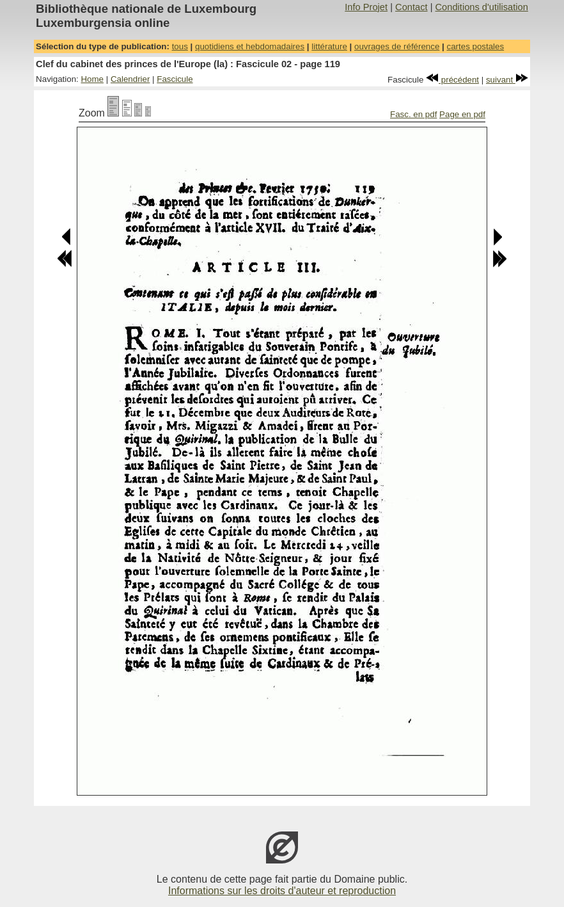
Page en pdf (462, 114)
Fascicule (174, 79)
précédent (452, 79)
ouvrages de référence (396, 46)
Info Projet (366, 7)
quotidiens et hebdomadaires (249, 46)
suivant (507, 79)
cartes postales (476, 46)
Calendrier (130, 79)
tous (180, 46)
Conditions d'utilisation (481, 7)
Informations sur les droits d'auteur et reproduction (282, 890)
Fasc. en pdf (413, 114)
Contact (411, 7)
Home (92, 79)
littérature (329, 46)
